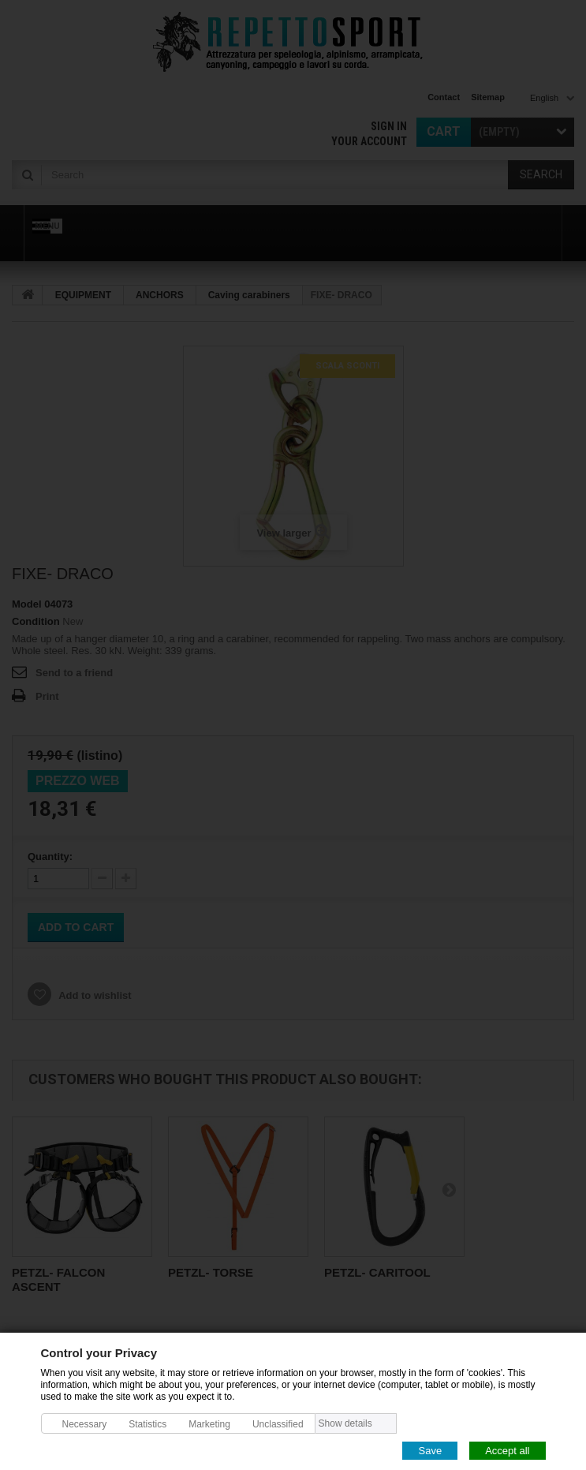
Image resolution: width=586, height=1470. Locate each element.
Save (430, 1450)
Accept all (507, 1450)
